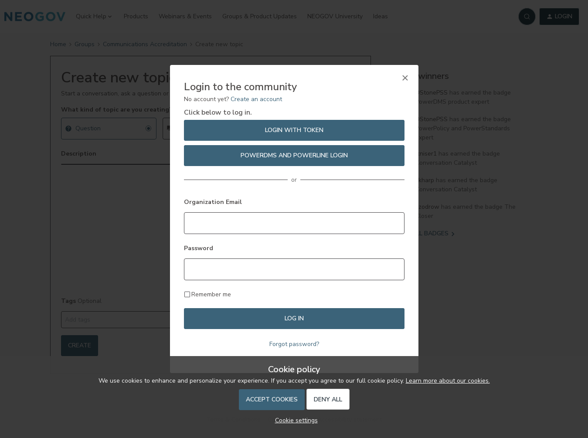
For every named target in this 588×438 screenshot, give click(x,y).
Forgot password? (294, 344)
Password (198, 248)
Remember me (211, 294)
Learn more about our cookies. (448, 381)
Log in (294, 318)
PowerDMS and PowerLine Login (294, 155)
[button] (294, 420)
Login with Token (294, 130)
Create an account (256, 99)
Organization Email (213, 202)
